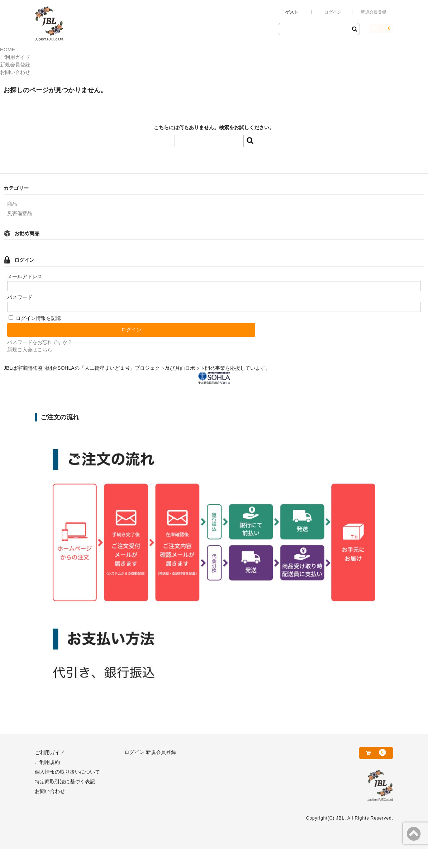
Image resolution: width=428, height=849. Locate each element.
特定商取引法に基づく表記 (65, 781)
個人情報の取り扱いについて (67, 772)
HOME (7, 49)
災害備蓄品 (19, 213)
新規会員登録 (373, 12)
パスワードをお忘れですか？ (39, 342)
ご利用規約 (47, 762)
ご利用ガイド (15, 57)
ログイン (332, 12)
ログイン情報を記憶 (35, 318)
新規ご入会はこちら (29, 350)
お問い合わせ (15, 72)
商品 (12, 204)
